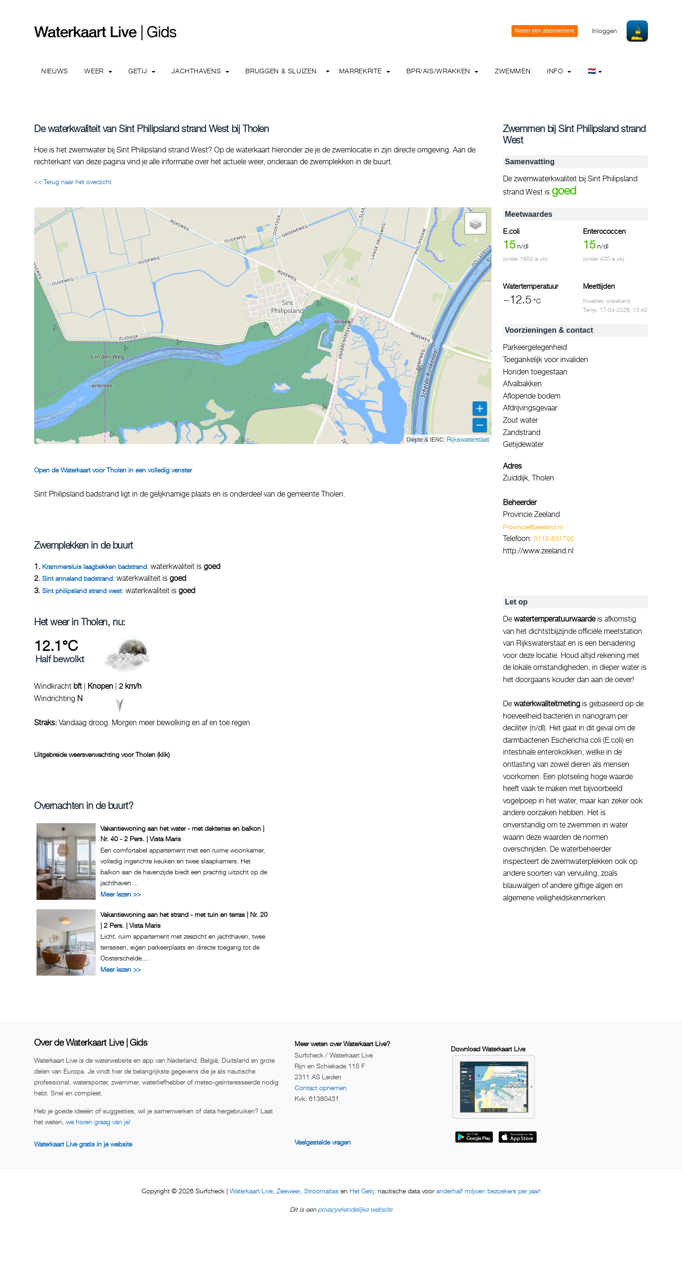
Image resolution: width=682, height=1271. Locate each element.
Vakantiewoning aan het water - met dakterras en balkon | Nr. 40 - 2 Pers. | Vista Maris (182, 833)
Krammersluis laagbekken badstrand (94, 566)
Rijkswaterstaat (468, 439)
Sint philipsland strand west (82, 591)
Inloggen (604, 31)
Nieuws (54, 71)
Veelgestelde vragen (323, 1142)
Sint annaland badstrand (77, 578)
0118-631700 (554, 538)
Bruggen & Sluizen (280, 71)
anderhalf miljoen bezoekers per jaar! (488, 1191)
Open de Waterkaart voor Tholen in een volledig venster (113, 470)
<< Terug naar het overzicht (72, 182)
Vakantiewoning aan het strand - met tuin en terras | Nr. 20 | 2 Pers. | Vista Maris (184, 919)
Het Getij (362, 1191)
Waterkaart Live (251, 1191)
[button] (475, 223)
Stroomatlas (321, 1191)
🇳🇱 (595, 71)
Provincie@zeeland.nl (533, 527)
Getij (141, 71)
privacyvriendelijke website (355, 1209)
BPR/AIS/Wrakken (442, 71)
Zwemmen (512, 71)
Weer (98, 71)
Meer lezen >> (120, 894)
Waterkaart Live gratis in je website (83, 1144)
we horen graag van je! (98, 1122)
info (559, 71)
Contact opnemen (321, 1088)
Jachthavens (200, 71)
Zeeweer (288, 1191)
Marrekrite (364, 71)
